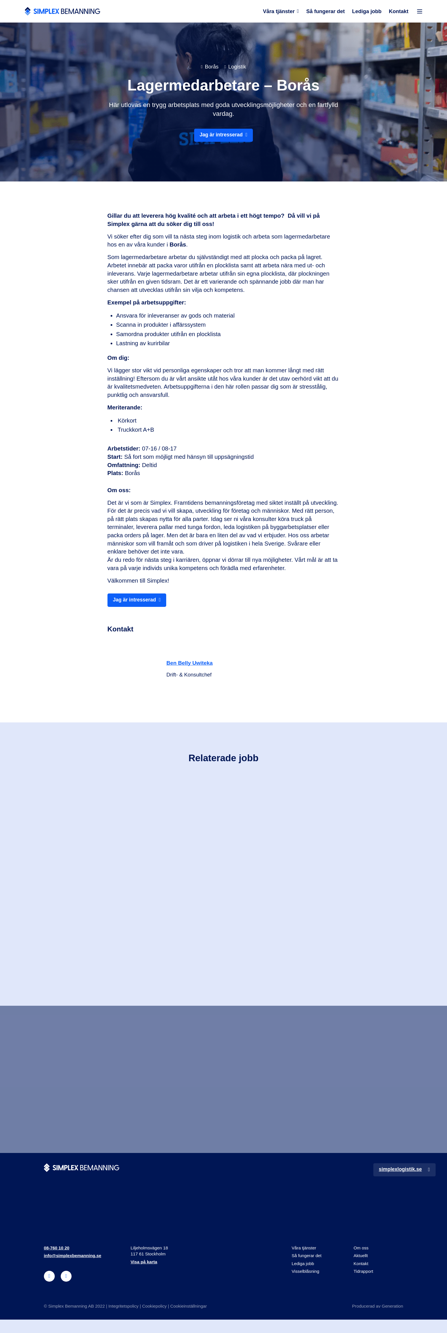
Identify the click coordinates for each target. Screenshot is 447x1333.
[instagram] (66, 1289)
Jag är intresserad (221, 138)
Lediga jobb (366, 13)
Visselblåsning (306, 1284)
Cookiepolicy (154, 1319)
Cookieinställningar (189, 1319)
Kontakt (399, 13)
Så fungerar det (325, 13)
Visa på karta (144, 1275)
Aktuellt (360, 1268)
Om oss (361, 1261)
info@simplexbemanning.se (73, 1268)
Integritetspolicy (123, 1319)
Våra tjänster (278, 13)
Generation (392, 1319)
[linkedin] (49, 1289)
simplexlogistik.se (398, 1182)
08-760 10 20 (57, 1261)
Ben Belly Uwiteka (191, 667)
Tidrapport (363, 1284)
